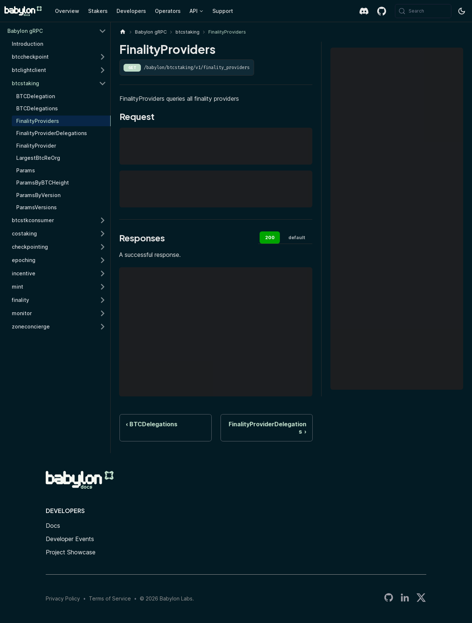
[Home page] (122, 32)
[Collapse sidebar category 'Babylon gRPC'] (102, 31)
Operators (168, 11)
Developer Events (70, 539)
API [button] (194, 11)
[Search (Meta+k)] (423, 11)
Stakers (98, 11)
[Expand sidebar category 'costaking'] (102, 234)
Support (222, 11)
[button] (59, 300)
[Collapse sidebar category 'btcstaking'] (102, 83)
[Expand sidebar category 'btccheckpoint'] (102, 57)
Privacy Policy (63, 598)
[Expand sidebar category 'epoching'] (102, 260)
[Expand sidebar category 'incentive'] (102, 273)
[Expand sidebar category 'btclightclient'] (102, 70)
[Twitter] (421, 598)
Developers (131, 11)
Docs (53, 525)
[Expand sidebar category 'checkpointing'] (102, 247)
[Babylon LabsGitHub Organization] (389, 598)
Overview (67, 11)
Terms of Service (110, 598)
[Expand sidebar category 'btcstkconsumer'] (102, 220)
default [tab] (296, 237)
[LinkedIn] (405, 598)
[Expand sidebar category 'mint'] (102, 287)
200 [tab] (270, 237)
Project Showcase (71, 552)
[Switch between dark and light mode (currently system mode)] (462, 11)
